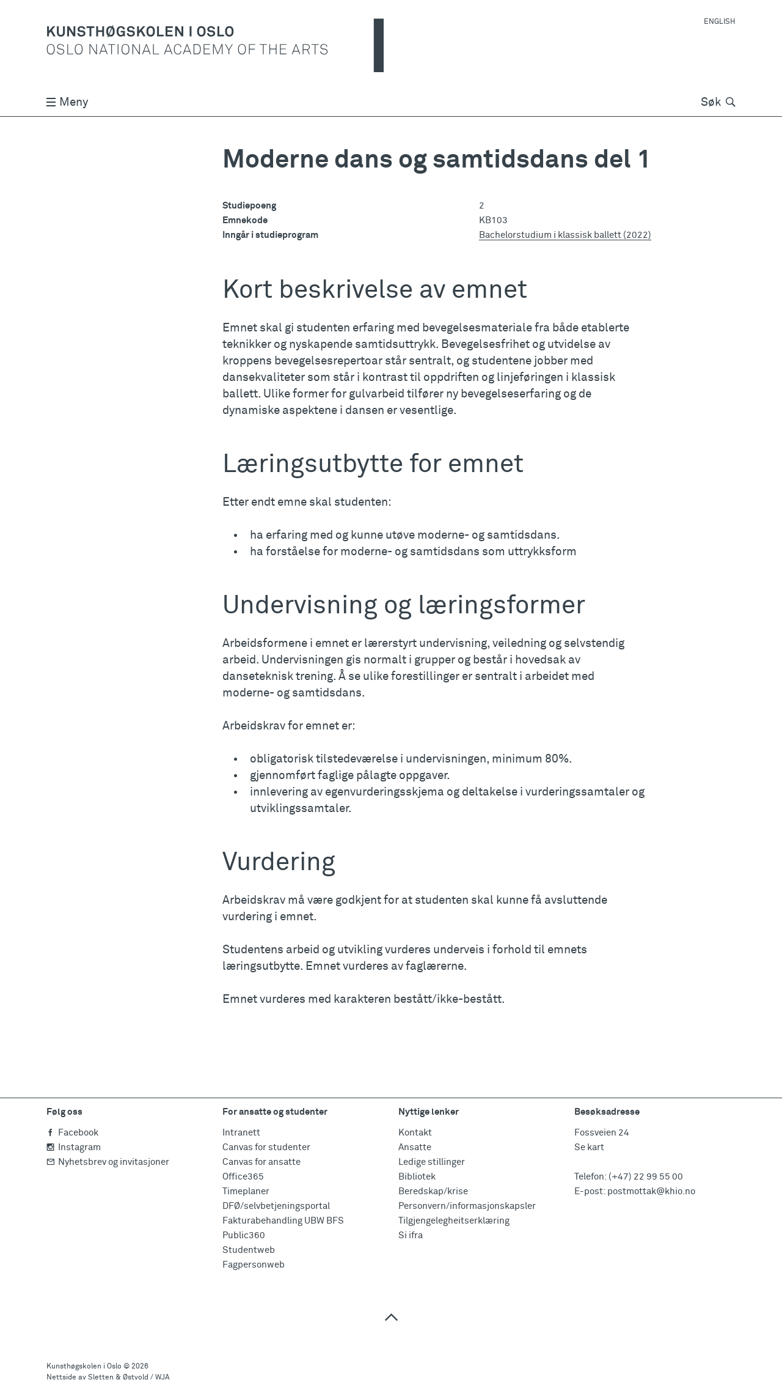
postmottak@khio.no (651, 1191)
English (720, 22)
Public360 (243, 1235)
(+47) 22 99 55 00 (645, 1176)
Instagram (73, 1147)
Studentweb (248, 1250)
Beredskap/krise (433, 1191)
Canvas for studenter (266, 1147)
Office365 (243, 1176)
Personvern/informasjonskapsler (467, 1206)
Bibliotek (417, 1176)
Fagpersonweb (253, 1264)
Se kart (589, 1147)
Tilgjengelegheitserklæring (454, 1220)
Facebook (72, 1132)
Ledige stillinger (431, 1162)
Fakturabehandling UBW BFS (283, 1220)
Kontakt (415, 1132)
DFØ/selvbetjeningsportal (276, 1206)
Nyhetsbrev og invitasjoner (107, 1162)
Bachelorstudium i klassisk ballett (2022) (565, 235)
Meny (67, 102)
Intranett (241, 1132)
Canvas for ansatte (261, 1162)
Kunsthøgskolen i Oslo (84, 1366)
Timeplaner (245, 1191)
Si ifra (410, 1235)
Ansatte (414, 1147)
